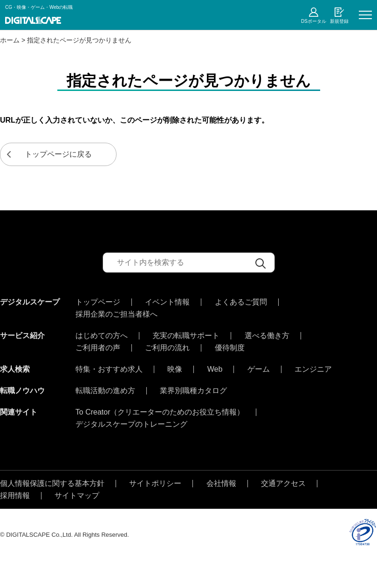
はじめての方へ (101, 335)
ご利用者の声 (97, 348)
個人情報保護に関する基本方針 (52, 483)
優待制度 (230, 348)
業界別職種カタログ (193, 391)
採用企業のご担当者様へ (116, 314)
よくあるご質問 (241, 302)
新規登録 (339, 21)
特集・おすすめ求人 (109, 369)
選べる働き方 (267, 335)
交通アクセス (283, 483)
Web (215, 369)
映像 (174, 369)
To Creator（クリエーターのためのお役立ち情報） (160, 412)
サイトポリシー (155, 483)
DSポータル (313, 21)
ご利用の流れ (167, 348)
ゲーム (258, 369)
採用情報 (15, 495)
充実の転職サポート (185, 335)
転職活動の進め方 (105, 391)
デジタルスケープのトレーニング (131, 424)
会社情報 (221, 483)
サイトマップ (77, 495)
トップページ (97, 302)
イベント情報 (167, 302)
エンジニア (313, 369)
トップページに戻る (58, 154)
